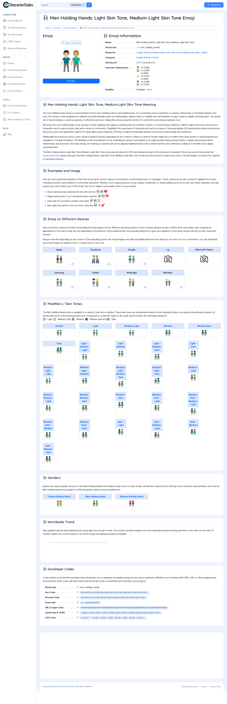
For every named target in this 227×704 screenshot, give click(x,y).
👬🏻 (95, 346)
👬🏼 (131, 346)
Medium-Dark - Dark (84, 438)
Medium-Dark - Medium (48, 438)
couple (140, 65)
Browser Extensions (190, 700)
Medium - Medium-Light (48, 411)
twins (197, 65)
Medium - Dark (121, 409)
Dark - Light (121, 437)
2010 (139, 75)
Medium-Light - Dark (157, 383)
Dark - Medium (193, 437)
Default (59, 339)
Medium (168, 339)
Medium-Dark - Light (157, 411)
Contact (204, 700)
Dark (59, 356)
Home (48, 28)
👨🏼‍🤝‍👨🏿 (157, 394)
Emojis (57, 28)
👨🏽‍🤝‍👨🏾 (84, 421)
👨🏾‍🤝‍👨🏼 (193, 424)
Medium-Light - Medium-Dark (120, 385)
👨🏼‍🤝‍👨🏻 (48, 394)
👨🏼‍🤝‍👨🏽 (84, 394)
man (168, 65)
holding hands (158, 65)
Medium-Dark (204, 339)
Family (156, 70)
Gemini (147, 65)
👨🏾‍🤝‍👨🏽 (48, 448)
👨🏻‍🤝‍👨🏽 (120, 366)
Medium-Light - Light (48, 383)
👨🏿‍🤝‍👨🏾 (48, 472)
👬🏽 (168, 346)
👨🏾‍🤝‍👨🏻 (157, 421)
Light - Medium (121, 358)
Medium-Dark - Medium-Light (193, 412)
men (173, 65)
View (149, 102)
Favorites (213, 5)
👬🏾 (204, 346)
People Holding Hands (59, 509)
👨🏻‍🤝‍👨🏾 (157, 370)
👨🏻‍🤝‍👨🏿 (193, 366)
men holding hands (185, 65)
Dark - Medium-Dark (48, 462)
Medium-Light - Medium (84, 383)
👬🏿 (59, 363)
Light (95, 339)
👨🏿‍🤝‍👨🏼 (157, 448)
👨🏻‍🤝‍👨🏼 (84, 370)
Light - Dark (193, 358)
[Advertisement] (132, 39)
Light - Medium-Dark (157, 359)
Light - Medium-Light (84, 359)
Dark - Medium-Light (157, 438)
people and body (50, 168)
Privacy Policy (215, 700)
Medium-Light (132, 339)
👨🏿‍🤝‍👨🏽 (193, 445)
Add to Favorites (71, 56)
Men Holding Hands (95, 509)
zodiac (204, 65)
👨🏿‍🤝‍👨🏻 (120, 445)
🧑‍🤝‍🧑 (59, 516)
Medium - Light (193, 382)
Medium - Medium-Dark (84, 411)
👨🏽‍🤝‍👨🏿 (120, 418)
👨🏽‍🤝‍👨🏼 (48, 421)
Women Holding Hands (131, 509)
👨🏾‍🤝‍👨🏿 (84, 448)
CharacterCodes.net (66, 699)
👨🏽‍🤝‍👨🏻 (193, 390)
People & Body (70, 28)
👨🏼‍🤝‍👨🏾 (120, 397)
